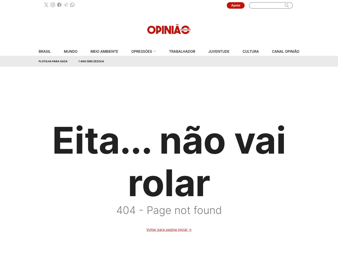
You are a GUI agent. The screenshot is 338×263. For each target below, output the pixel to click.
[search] (286, 5)
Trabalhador (182, 51)
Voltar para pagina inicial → (169, 229)
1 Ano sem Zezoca (91, 61)
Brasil (45, 51)
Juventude (219, 51)
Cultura (251, 51)
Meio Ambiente (104, 51)
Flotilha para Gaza (53, 61)
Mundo (70, 51)
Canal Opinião (285, 51)
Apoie (235, 5)
